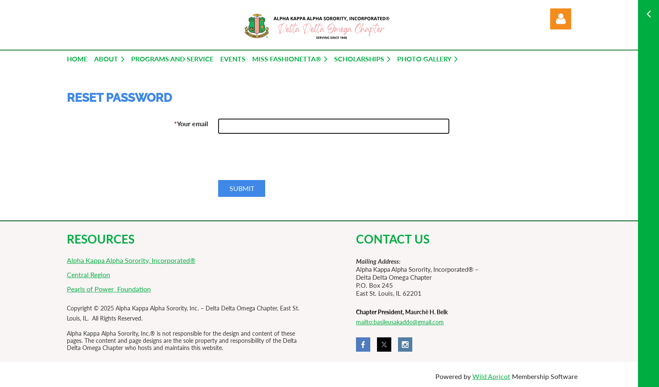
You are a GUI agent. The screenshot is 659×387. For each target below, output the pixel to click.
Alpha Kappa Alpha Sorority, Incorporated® (131, 260)
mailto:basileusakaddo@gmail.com (400, 322)
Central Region (88, 274)
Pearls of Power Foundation (109, 289)
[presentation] (282, 160)
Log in (560, 18)
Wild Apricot (491, 376)
